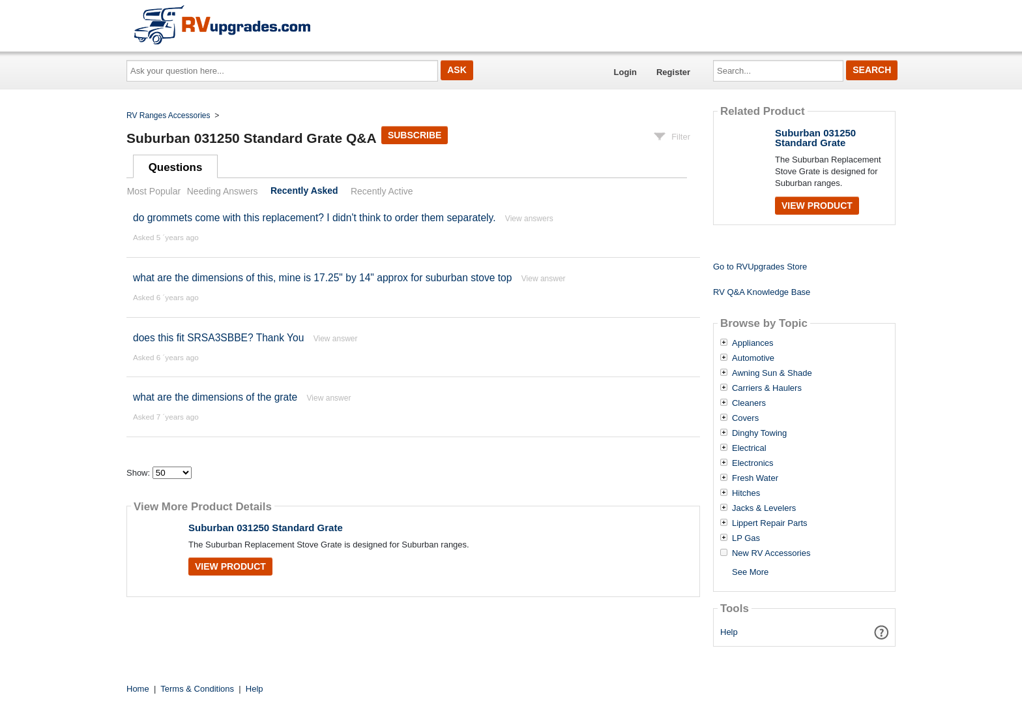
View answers (529, 218)
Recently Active (382, 191)
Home (137, 689)
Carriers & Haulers (767, 388)
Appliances (753, 343)
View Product (230, 566)
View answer (543, 278)
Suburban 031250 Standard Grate (265, 527)
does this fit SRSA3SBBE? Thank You (218, 337)
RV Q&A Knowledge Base (761, 292)
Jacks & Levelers (764, 508)
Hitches (746, 493)
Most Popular (154, 191)
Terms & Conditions (197, 689)
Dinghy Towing (759, 433)
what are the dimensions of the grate (215, 397)
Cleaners (749, 403)
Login (625, 72)
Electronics (753, 463)
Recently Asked (304, 191)
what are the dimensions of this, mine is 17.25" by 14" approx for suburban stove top (322, 277)
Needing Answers (222, 191)
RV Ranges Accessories (168, 115)
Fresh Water (755, 478)
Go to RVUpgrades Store (760, 266)
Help (729, 632)
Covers (745, 418)
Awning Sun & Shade (772, 373)
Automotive (753, 358)
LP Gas (746, 538)
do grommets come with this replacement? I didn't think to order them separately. (314, 217)
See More (750, 572)
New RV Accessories (771, 553)
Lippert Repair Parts (770, 523)
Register (673, 72)
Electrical (749, 448)
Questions (176, 167)
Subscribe (414, 135)
